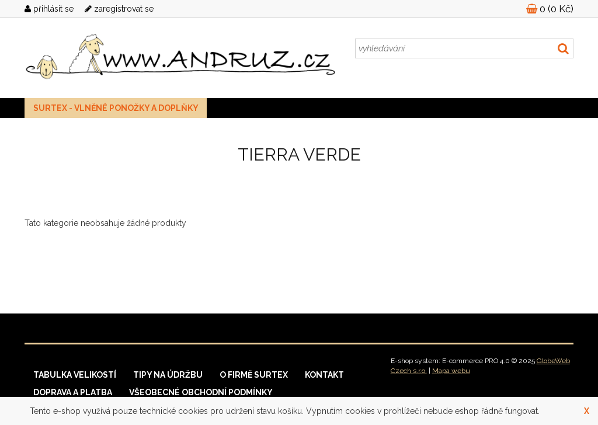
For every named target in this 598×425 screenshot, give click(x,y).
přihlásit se (49, 8)
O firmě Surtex (254, 374)
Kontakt (324, 374)
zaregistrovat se (119, 8)
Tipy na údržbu (168, 374)
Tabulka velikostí (74, 374)
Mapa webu (451, 371)
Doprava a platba (72, 392)
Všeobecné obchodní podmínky (201, 392)
